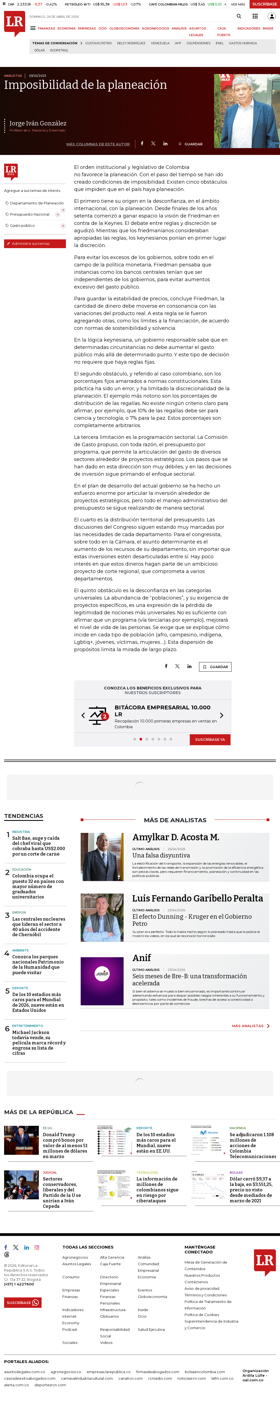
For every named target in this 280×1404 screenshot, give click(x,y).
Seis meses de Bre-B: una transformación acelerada (189, 980)
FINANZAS (46, 28)
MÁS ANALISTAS (248, 1026)
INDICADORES (249, 28)
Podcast (69, 1329)
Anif (141, 958)
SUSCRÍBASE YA (210, 739)
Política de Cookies (202, 1314)
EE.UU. (48, 1128)
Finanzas (70, 1296)
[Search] (239, 16)
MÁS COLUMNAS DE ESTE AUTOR (98, 144)
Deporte (20, 988)
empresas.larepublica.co (109, 1372)
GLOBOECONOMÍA (124, 28)
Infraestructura (113, 1310)
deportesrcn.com (50, 1385)
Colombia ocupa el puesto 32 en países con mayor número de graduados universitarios (38, 886)
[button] (81, 716)
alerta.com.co (16, 1385)
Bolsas (236, 1172)
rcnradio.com (160, 1378)
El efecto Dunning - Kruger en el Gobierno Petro (192, 920)
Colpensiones (198, 43)
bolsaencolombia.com (205, 1372)
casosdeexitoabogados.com (30, 1378)
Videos (106, 1342)
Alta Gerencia (112, 1257)
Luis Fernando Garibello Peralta (197, 898)
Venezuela (160, 43)
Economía (147, 1277)
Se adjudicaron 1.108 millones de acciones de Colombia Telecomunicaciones (253, 1145)
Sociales (69, 1342)
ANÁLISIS (179, 28)
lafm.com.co (222, 1378)
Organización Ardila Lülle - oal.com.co (256, 1375)
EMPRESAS (87, 28)
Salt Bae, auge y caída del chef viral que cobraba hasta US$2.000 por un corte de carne (38, 846)
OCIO (102, 28)
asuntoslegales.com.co (24, 1372)
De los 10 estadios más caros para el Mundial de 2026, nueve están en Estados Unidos (38, 1002)
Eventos (145, 1290)
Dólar (39, 50)
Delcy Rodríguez (131, 43)
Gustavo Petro (99, 43)
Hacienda (238, 1128)
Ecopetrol (59, 50)
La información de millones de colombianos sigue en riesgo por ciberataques (157, 1189)
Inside (143, 1310)
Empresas (71, 1290)
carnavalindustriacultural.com (87, 1378)
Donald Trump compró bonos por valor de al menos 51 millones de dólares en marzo (65, 1145)
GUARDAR (190, 144)
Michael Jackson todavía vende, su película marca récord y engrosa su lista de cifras (39, 1043)
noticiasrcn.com (191, 1378)
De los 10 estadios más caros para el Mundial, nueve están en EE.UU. (156, 1143)
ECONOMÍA (67, 28)
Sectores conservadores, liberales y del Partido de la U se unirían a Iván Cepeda (62, 1192)
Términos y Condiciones (206, 1295)
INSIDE (268, 28)
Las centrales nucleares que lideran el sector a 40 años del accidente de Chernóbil (38, 927)
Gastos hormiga (243, 43)
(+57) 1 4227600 (19, 1284)
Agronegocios (75, 1257)
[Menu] (34, 28)
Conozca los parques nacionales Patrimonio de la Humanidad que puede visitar (38, 964)
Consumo (71, 1277)
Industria (21, 832)
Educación (21, 869)
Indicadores (72, 1310)
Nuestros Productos (202, 1275)
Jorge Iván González (38, 123)
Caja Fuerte (110, 1264)
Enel (220, 43)
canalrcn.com (130, 1378)
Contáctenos (196, 1282)
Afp (178, 43)
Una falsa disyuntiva (161, 855)
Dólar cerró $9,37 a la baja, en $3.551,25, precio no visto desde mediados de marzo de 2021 (251, 1189)
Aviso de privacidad (202, 1288)
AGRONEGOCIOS (155, 28)
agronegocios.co (66, 1372)
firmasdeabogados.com (157, 1372)
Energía (19, 912)
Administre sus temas (28, 243)
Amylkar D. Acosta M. (175, 837)
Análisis (144, 1257)
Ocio (142, 1316)
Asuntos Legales (76, 1264)
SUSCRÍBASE (264, 4)
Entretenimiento (27, 1026)
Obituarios (109, 1316)
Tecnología (147, 1172)
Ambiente (20, 950)
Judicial (50, 1172)
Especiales (109, 1290)
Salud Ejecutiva (151, 1329)
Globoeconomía (152, 1296)
